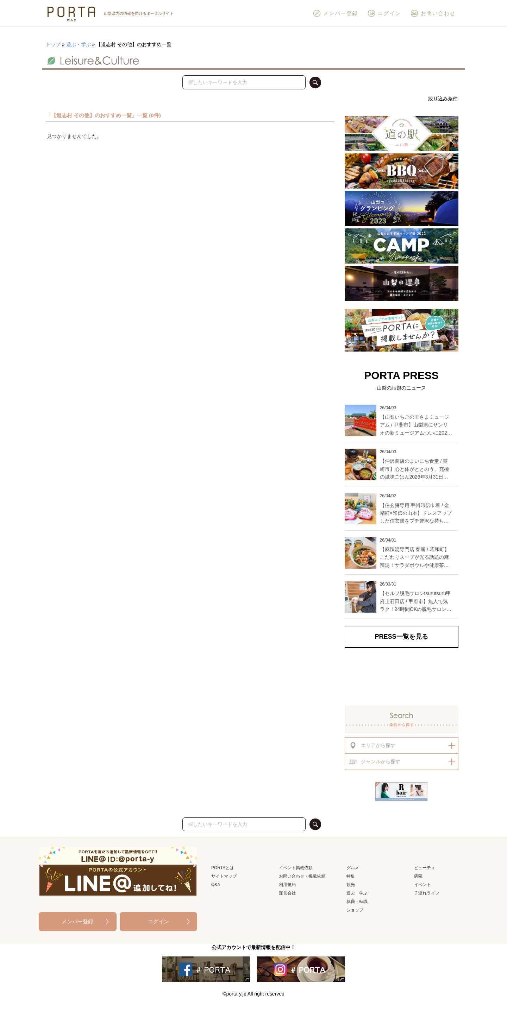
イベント (422, 884)
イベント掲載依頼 (296, 867)
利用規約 (287, 884)
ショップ (354, 910)
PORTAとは (222, 867)
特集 (350, 876)
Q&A (215, 884)
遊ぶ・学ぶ (78, 44)
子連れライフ (426, 893)
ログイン (384, 13)
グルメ (352, 867)
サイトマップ (224, 876)
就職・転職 (357, 901)
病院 (418, 876)
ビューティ (424, 867)
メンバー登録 (335, 13)
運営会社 (287, 893)
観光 (350, 884)
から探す (372, 745)
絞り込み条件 (443, 98)
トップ (53, 44)
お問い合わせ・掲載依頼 (302, 876)
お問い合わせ (433, 13)
